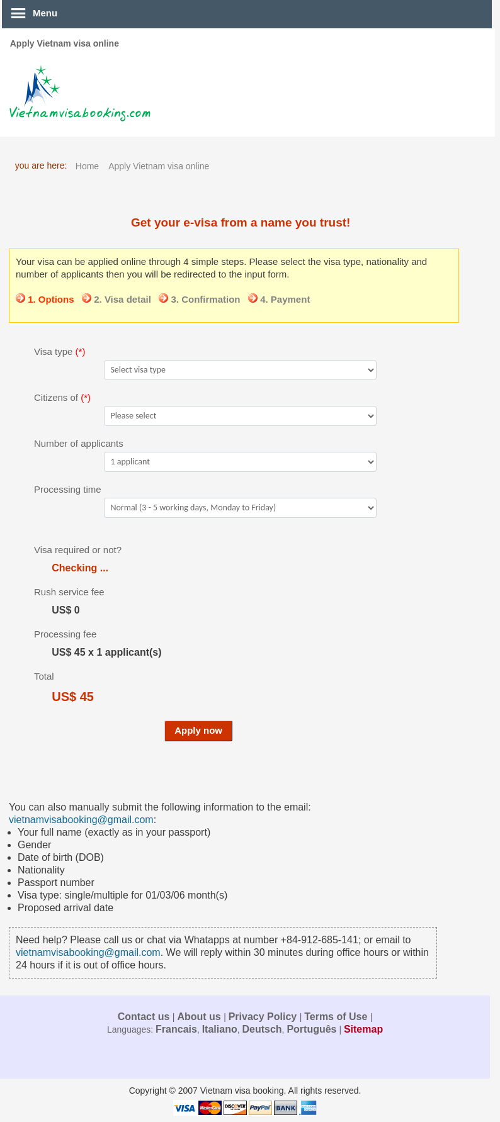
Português (311, 1029)
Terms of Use (337, 1016)
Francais (176, 1029)
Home (87, 166)
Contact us (145, 1016)
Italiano (219, 1029)
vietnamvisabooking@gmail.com (81, 819)
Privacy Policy (264, 1016)
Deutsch (261, 1029)
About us (200, 1016)
